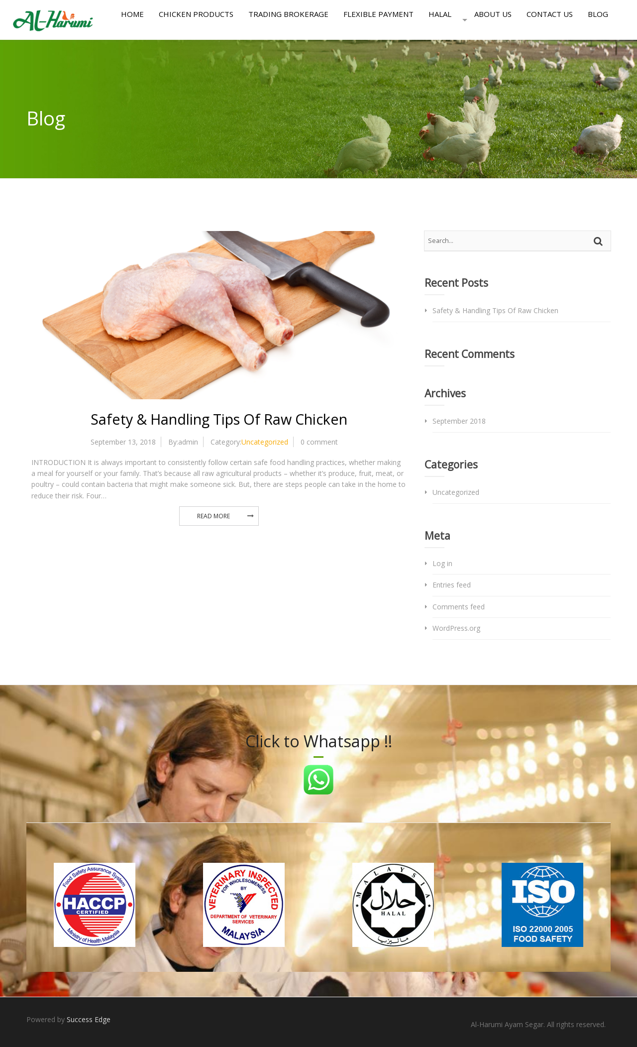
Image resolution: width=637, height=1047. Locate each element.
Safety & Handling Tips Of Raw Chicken (219, 419)
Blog (598, 20)
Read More (213, 516)
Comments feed (458, 606)
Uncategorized (264, 442)
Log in (442, 563)
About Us (493, 20)
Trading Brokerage (288, 20)
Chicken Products (196, 20)
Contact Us (550, 20)
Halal (439, 20)
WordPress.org (456, 628)
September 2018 (459, 421)
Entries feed (451, 584)
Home (132, 20)
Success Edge (88, 1019)
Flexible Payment (378, 20)
